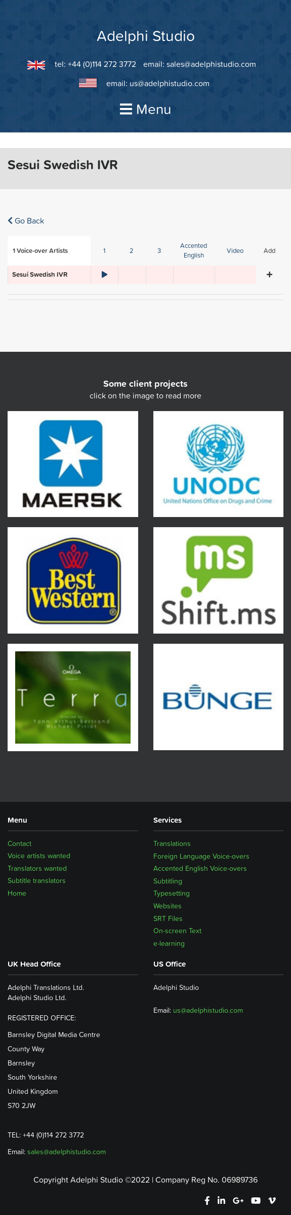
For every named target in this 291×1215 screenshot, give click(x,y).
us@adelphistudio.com (170, 83)
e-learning (169, 943)
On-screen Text (177, 931)
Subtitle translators (37, 881)
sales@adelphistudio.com (211, 64)
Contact (19, 843)
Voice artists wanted (39, 856)
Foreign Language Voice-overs (201, 856)
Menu (146, 109)
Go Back (26, 220)
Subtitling (167, 881)
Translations (172, 843)
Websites (167, 906)
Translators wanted (37, 868)
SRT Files (168, 918)
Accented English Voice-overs (200, 868)
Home (17, 893)
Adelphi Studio (146, 36)
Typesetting (171, 893)
